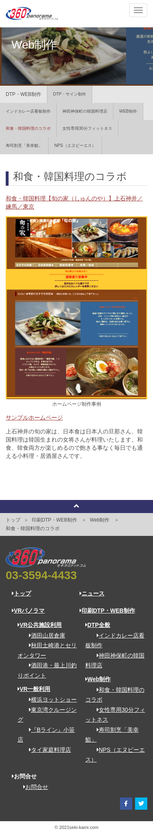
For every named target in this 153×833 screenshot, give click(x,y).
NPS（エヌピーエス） (75, 145)
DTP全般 (97, 625)
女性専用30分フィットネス (87, 128)
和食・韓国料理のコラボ (28, 128)
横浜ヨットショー (50, 699)
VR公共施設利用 (40, 625)
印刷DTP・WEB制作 (54, 520)
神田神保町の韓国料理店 (84, 111)
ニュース (92, 593)
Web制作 (99, 520)
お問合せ (33, 787)
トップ (13, 520)
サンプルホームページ (34, 417)
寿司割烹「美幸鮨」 (24, 145)
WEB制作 (128, 111)
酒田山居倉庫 (44, 635)
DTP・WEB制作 (23, 94)
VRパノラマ (28, 610)
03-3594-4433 (41, 575)
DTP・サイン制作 (69, 94)
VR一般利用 (34, 689)
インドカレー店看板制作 (28, 111)
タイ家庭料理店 (47, 749)
